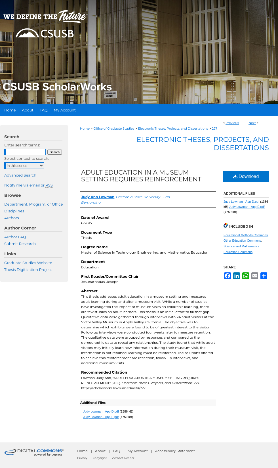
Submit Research (20, 243)
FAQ (116, 451)
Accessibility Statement (175, 451)
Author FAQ (15, 237)
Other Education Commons (242, 240)
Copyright (100, 458)
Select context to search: (26, 158)
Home (85, 129)
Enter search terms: (22, 145)
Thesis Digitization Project (28, 269)
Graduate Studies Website (28, 262)
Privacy (82, 458)
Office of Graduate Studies (113, 129)
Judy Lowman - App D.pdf (101, 411)
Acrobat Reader (123, 458)
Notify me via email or (28, 185)
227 (214, 129)
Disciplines (14, 211)
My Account (138, 451)
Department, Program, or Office (33, 204)
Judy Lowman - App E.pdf (101, 417)
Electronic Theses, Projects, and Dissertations (173, 129)
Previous (232, 123)
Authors (11, 218)
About (100, 451)
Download (246, 176)
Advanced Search (20, 175)
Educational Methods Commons (246, 235)
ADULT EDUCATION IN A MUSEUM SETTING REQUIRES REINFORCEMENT (141, 176)
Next (252, 123)
